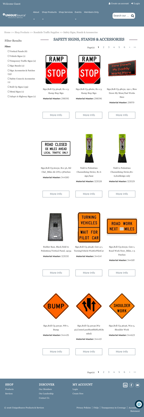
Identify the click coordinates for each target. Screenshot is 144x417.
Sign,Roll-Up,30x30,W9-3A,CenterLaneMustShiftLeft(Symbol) (89, 329)
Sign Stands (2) (16, 65)
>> (135, 47)
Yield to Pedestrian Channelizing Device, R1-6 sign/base (89, 172)
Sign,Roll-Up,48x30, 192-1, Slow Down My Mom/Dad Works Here (122, 93)
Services (9, 393)
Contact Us (44, 398)
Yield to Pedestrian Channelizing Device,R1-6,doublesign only (122, 172)
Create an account (120, 3)
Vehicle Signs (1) (16, 56)
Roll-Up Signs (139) (18, 87)
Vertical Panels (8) (17, 51)
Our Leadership (46, 393)
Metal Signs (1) (16, 91)
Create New (78, 393)
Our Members (45, 389)
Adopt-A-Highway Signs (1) (22, 96)
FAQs (96, 407)
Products (9, 389)
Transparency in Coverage (113, 407)
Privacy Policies (83, 407)
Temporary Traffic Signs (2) (22, 61)
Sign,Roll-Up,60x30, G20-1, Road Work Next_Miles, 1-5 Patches (122, 251)
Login (137, 3)
